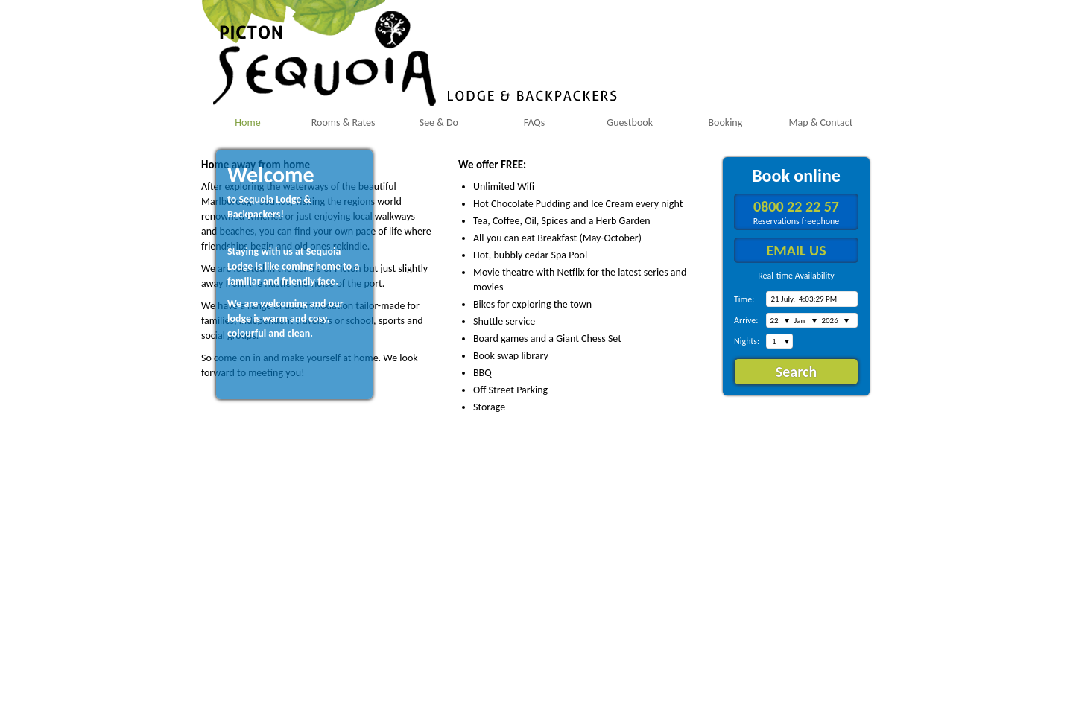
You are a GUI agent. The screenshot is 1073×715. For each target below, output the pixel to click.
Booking (725, 122)
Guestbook (630, 122)
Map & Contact (821, 122)
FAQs (534, 122)
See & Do (439, 122)
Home (247, 122)
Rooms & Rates (343, 122)
